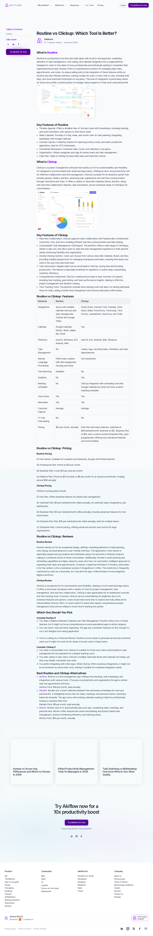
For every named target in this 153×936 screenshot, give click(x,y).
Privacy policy (119, 879)
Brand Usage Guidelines (123, 885)
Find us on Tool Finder (50, 888)
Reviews (8, 906)
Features (8, 894)
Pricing (7, 885)
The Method (10, 879)
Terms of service (24, 929)
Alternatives (10, 903)
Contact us (118, 894)
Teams (80, 891)
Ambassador (46, 891)
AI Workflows (10, 897)
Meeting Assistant (12, 900)
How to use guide (12, 882)
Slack (43, 879)
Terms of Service (121, 882)
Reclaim (43, 690)
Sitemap (117, 897)
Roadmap (8, 891)
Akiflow (42, 676)
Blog (43, 876)
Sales (80, 888)
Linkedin (44, 885)
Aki (6, 876)
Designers (82, 882)
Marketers (82, 885)
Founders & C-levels (86, 876)
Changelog (9, 888)
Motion (42, 707)
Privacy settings (39, 929)
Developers (82, 879)
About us (117, 876)
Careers (117, 888)
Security (117, 891)
